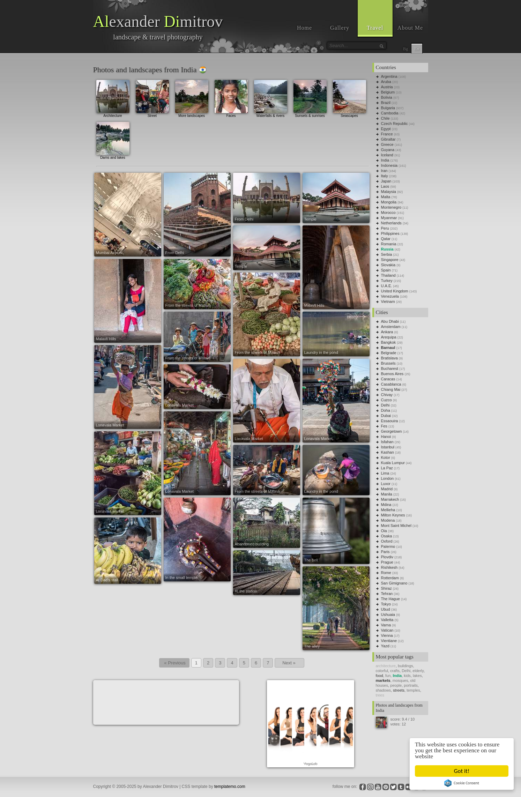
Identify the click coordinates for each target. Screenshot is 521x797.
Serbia (386, 254)
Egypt (386, 129)
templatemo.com (229, 786)
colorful (382, 671)
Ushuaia (388, 614)
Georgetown (391, 431)
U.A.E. (386, 286)
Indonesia (389, 165)
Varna (386, 625)
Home (304, 28)
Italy (384, 176)
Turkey (387, 280)
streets (398, 690)
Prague (387, 562)
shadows (383, 690)
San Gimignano (394, 583)
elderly (418, 671)
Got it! (462, 771)
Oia (384, 531)
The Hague (390, 599)
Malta (385, 197)
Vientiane (389, 641)
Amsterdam (391, 327)
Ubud (385, 609)
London (387, 478)
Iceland (387, 155)
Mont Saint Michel (396, 525)
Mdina (386, 504)
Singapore (390, 260)
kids (407, 675)
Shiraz (386, 588)
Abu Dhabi (390, 321)
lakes (417, 675)
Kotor (385, 457)
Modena (388, 520)
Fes (384, 426)
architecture (386, 666)
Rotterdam (390, 578)
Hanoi (386, 436)
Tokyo (386, 604)
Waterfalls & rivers (270, 98)
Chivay (387, 395)
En (416, 48)
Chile (385, 118)
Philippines (390, 233)
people (396, 685)
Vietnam (388, 301)
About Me (410, 28)
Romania (388, 244)
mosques (400, 680)
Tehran (387, 593)
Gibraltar (388, 139)
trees (380, 695)
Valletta (387, 620)
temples (413, 690)
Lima (385, 473)
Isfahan (387, 442)
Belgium (388, 92)
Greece (387, 144)
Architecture (112, 98)
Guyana (388, 150)
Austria (387, 87)
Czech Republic (394, 123)
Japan (386, 181)
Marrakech (390, 499)
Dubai (386, 416)
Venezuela (390, 296)
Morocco (388, 212)
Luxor (386, 484)
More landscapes (191, 98)
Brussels (388, 363)
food (379, 675)
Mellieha (388, 510)
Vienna (387, 635)
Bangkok (388, 342)
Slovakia (388, 265)
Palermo (388, 546)
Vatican (387, 630)
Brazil (386, 102)
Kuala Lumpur (393, 463)
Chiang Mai (391, 389)
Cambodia (390, 113)
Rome (386, 573)
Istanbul (388, 447)
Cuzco (386, 400)
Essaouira (389, 421)
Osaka (386, 536)
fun (387, 675)
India (385, 160)
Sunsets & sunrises (310, 98)
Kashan (387, 452)
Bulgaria (388, 108)
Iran (384, 171)
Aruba (386, 82)
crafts (395, 671)
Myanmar (389, 218)
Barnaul (388, 347)
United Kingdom (394, 291)
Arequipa (388, 337)
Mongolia (389, 202)
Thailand (388, 275)
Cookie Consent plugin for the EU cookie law (462, 783)
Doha (385, 410)
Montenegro (391, 207)
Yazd (385, 646)
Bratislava (389, 358)
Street (152, 98)
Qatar (386, 239)
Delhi (385, 405)
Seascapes (349, 98)
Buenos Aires (392, 374)
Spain (386, 270)
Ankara (387, 332)
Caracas (388, 379)
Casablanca (391, 384)
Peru (385, 228)
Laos (385, 186)
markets (383, 680)
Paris (385, 552)
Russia (387, 249)
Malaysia (388, 191)
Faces (231, 98)
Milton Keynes (393, 515)
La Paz (387, 468)
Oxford (387, 541)
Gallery (339, 28)
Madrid (387, 489)
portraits (411, 685)
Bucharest (390, 368)
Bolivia (386, 97)
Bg (405, 48)
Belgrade (388, 353)
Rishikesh (389, 567)
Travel (375, 28)
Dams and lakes (112, 140)
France (387, 134)
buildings (405, 666)
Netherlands (391, 223)
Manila (386, 494)
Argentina (389, 76)
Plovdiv (387, 557)
